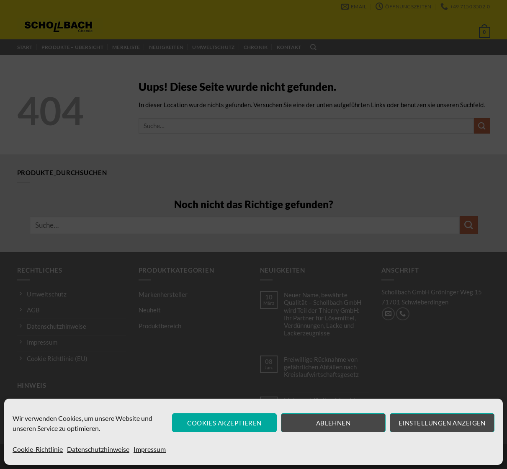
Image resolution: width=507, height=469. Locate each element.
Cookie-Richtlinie (38, 449)
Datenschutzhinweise (98, 449)
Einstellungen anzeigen (442, 423)
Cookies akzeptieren (224, 423)
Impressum (150, 449)
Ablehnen (333, 423)
